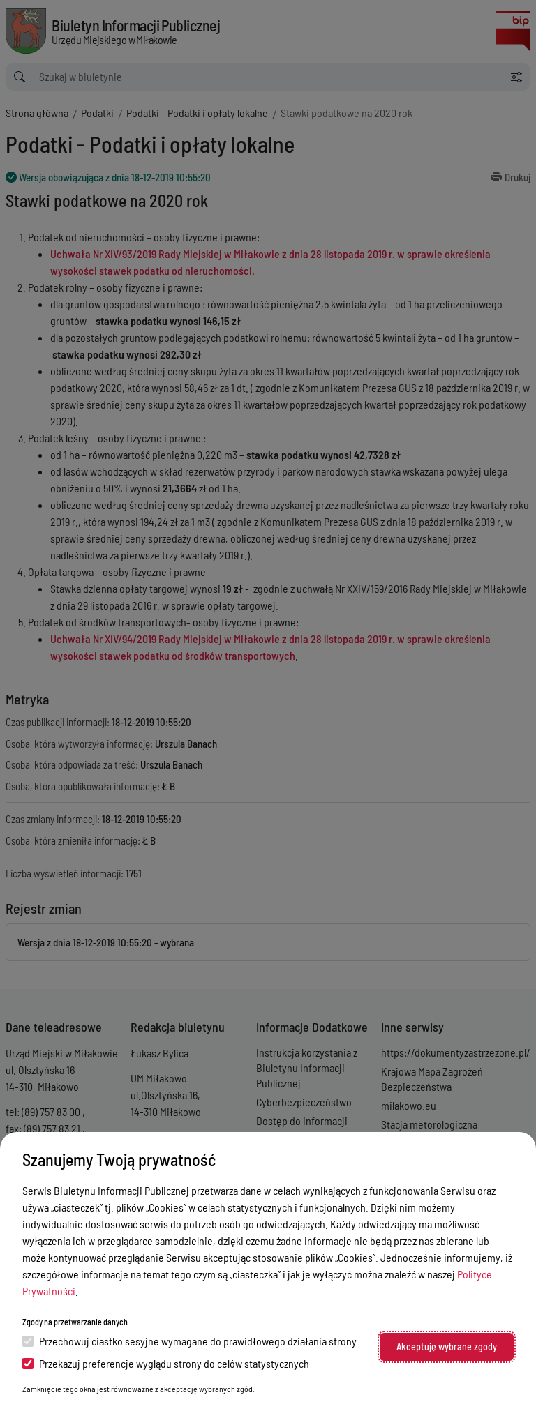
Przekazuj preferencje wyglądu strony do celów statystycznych (165, 1363)
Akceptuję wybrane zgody (446, 1346)
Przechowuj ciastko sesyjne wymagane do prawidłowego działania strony (189, 1341)
